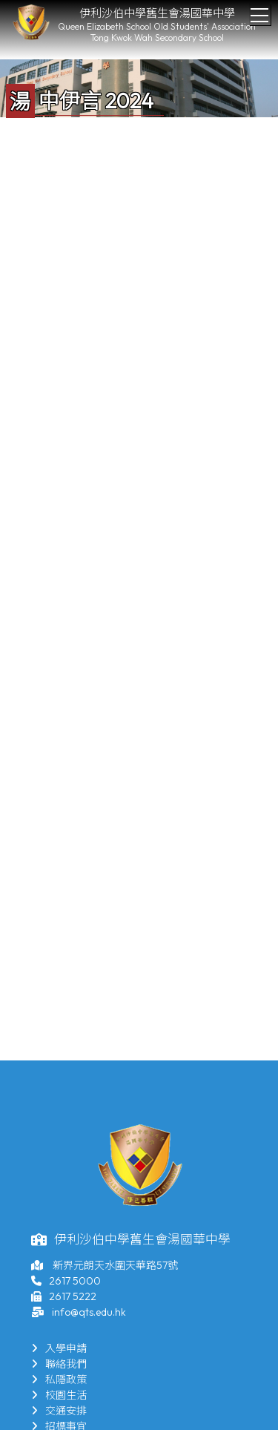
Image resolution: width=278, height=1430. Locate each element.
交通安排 (59, 1410)
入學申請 (59, 1348)
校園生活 (59, 1395)
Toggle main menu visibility (261, 11)
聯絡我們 (59, 1364)
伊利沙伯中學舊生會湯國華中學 (157, 13)
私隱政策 (59, 1379)
